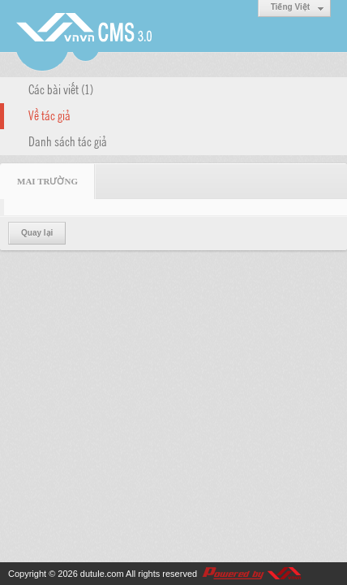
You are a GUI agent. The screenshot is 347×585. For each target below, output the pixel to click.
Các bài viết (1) (60, 89)
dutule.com (102, 573)
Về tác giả (49, 115)
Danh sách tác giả (67, 141)
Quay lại (37, 232)
